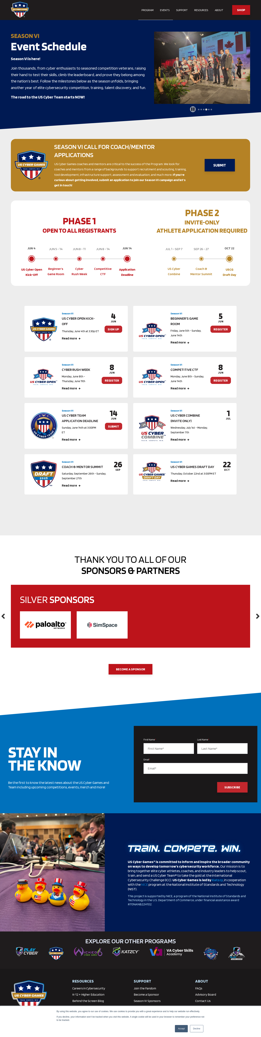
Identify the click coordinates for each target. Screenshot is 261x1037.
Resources (201, 10)
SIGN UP (113, 329)
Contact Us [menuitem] (203, 1001)
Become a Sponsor (130, 669)
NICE (144, 884)
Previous (3, 616)
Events (165, 10)
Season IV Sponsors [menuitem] (147, 1001)
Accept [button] (181, 1028)
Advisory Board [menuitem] (205, 994)
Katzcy (217, 880)
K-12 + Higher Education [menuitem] (88, 994)
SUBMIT (219, 165)
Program (148, 10)
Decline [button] (196, 1028)
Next (258, 616)
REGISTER (221, 329)
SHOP (241, 10)
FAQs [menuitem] (198, 988)
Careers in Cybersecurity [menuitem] (88, 988)
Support (182, 10)
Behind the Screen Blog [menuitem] (88, 1001)
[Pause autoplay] (193, 109)
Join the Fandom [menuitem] (145, 988)
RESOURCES (83, 981)
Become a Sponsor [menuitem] (146, 994)
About (219, 10)
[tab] (198, 109)
